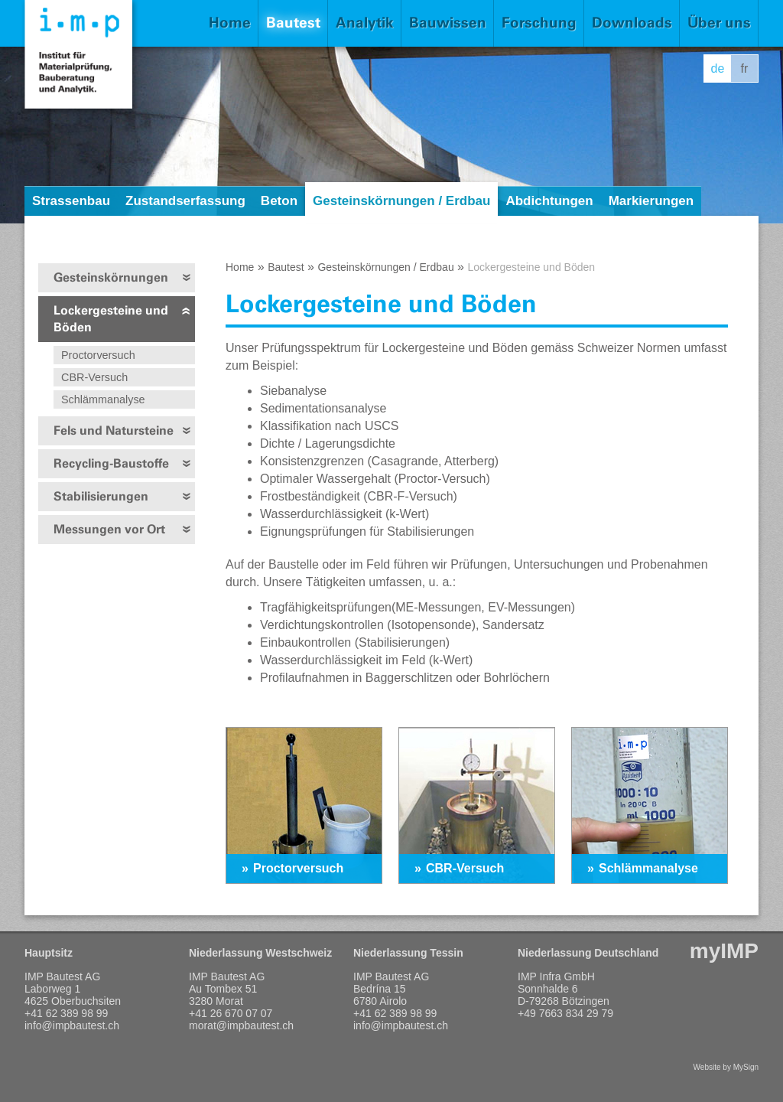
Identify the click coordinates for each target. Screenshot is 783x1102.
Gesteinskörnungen (111, 277)
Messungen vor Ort (109, 529)
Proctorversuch (98, 355)
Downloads (632, 22)
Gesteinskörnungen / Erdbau (401, 201)
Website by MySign (726, 1067)
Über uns (719, 22)
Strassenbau (71, 201)
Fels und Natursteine (114, 430)
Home (230, 22)
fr (745, 68)
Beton (279, 201)
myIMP (724, 951)
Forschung (539, 22)
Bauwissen (447, 22)
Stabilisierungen (101, 496)
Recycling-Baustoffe (111, 463)
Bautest (293, 22)
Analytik (365, 22)
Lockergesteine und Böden (111, 318)
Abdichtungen (549, 201)
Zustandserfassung (185, 201)
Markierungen (651, 201)
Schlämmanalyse (103, 399)
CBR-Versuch (94, 377)
